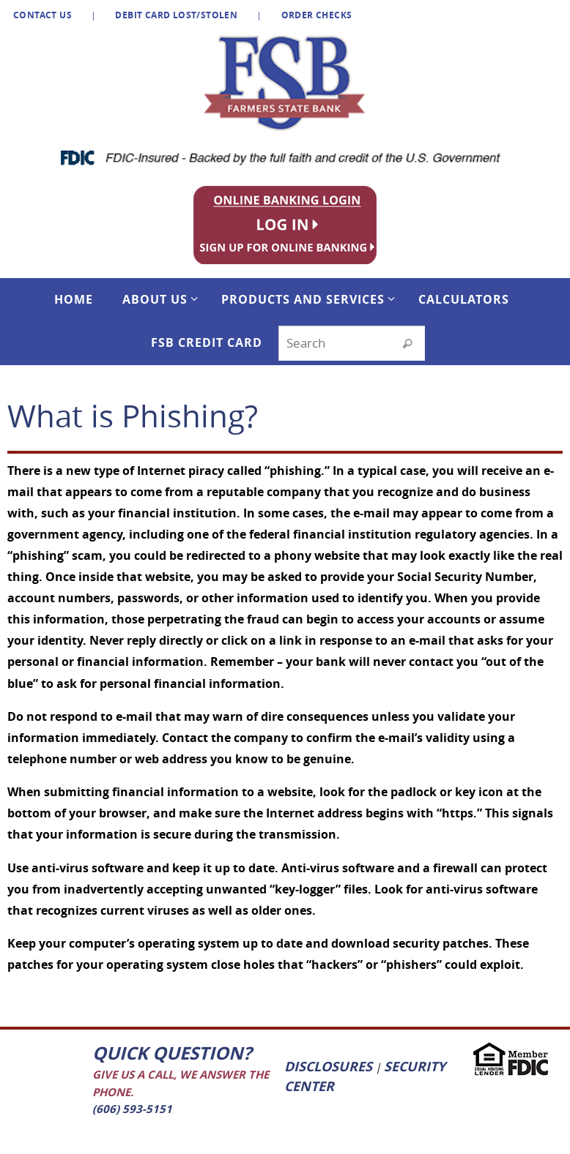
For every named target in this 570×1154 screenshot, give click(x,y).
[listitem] (290, 223)
